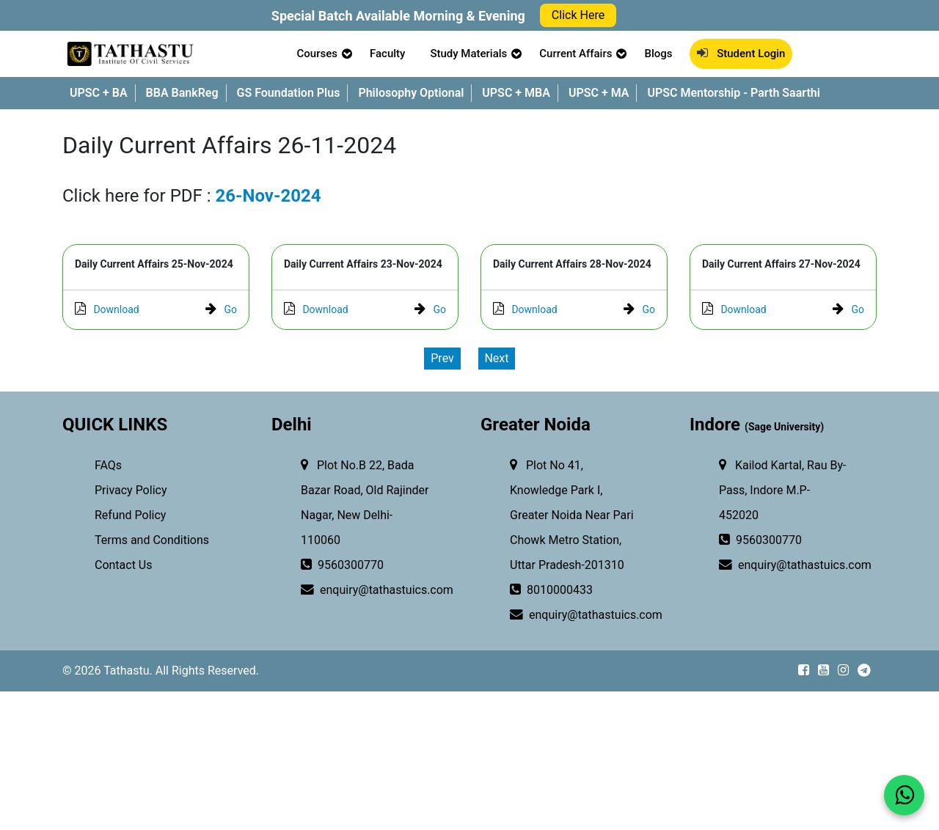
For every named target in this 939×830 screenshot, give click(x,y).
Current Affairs (575, 53)
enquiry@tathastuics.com (356, 590)
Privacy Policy (129, 490)
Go (221, 309)
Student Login (741, 53)
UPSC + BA (99, 93)
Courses (317, 53)
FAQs (107, 465)
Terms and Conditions (150, 540)
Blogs (658, 53)
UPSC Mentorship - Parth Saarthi (733, 93)
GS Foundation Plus (288, 93)
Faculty (387, 53)
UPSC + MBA (516, 93)
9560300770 (342, 565)
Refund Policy (129, 515)
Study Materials (468, 53)
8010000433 (551, 590)
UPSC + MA (599, 93)
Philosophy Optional (411, 93)
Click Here (578, 15)
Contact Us (122, 565)
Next (496, 358)
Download (107, 309)
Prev (442, 358)
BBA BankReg (182, 93)
